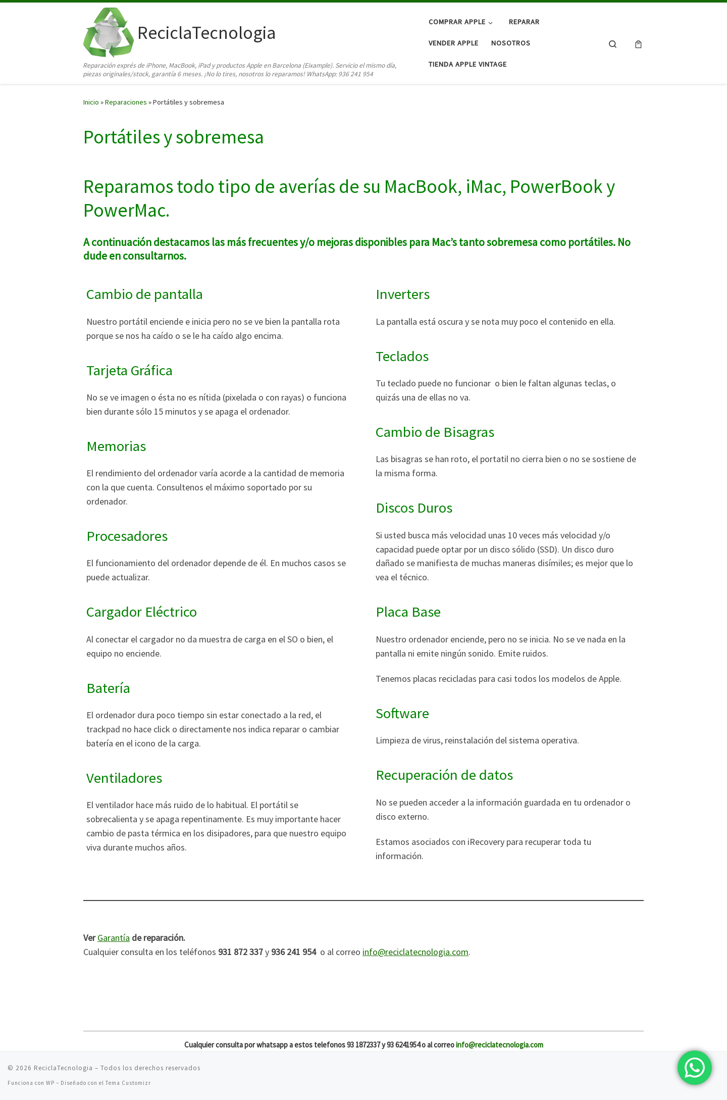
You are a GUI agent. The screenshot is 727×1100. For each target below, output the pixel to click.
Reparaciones (126, 102)
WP (50, 1082)
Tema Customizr (128, 1082)
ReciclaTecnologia (63, 1068)
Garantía (113, 937)
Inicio (91, 102)
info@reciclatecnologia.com (415, 952)
